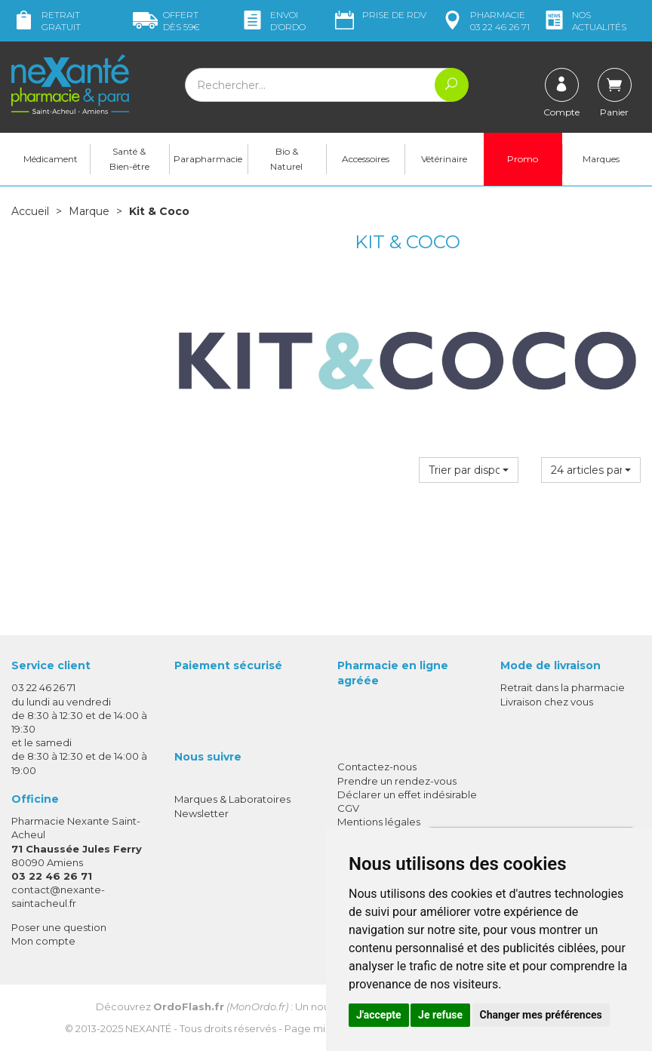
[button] (468, 470)
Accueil (30, 211)
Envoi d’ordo (273, 20)
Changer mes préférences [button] (541, 1015)
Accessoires (365, 158)
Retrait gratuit (46, 20)
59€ (166, 20)
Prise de (379, 15)
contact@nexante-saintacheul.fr (58, 896)
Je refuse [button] (440, 1015)
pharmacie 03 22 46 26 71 (485, 20)
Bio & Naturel (286, 159)
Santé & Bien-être (129, 159)
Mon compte (43, 941)
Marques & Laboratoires (232, 799)
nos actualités (584, 20)
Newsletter (201, 813)
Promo (522, 158)
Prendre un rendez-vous (397, 781)
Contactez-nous (377, 767)
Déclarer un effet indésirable (407, 794)
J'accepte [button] (378, 1015)
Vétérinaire (444, 158)
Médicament (50, 158)
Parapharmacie (208, 158)
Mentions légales (378, 822)
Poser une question (58, 927)
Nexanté (148, 1028)
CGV (348, 808)
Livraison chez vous (546, 702)
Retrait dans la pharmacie (562, 687)
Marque (89, 211)
